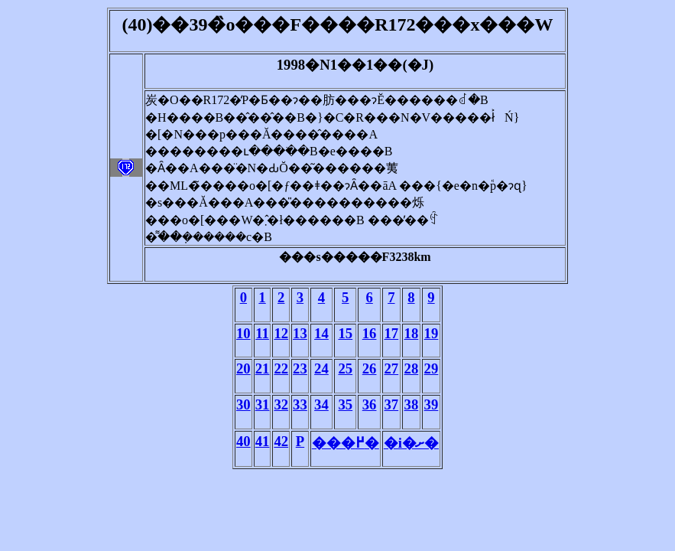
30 (243, 404)
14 (321, 333)
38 (411, 404)
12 (281, 333)
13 (300, 333)
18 (411, 333)
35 (345, 404)
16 (369, 333)
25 (345, 368)
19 (431, 333)
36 (369, 404)
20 (243, 368)
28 (411, 368)
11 (262, 333)
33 (300, 404)
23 (300, 368)
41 (262, 441)
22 (281, 368)
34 (321, 404)
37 (391, 404)
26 (369, 368)
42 (281, 441)
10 (243, 333)
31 (262, 404)
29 (431, 368)
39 (431, 404)
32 (281, 404)
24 (321, 368)
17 (391, 333)
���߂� (345, 443)
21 (262, 368)
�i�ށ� (411, 443)
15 (345, 333)
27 (391, 368)
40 (243, 441)
